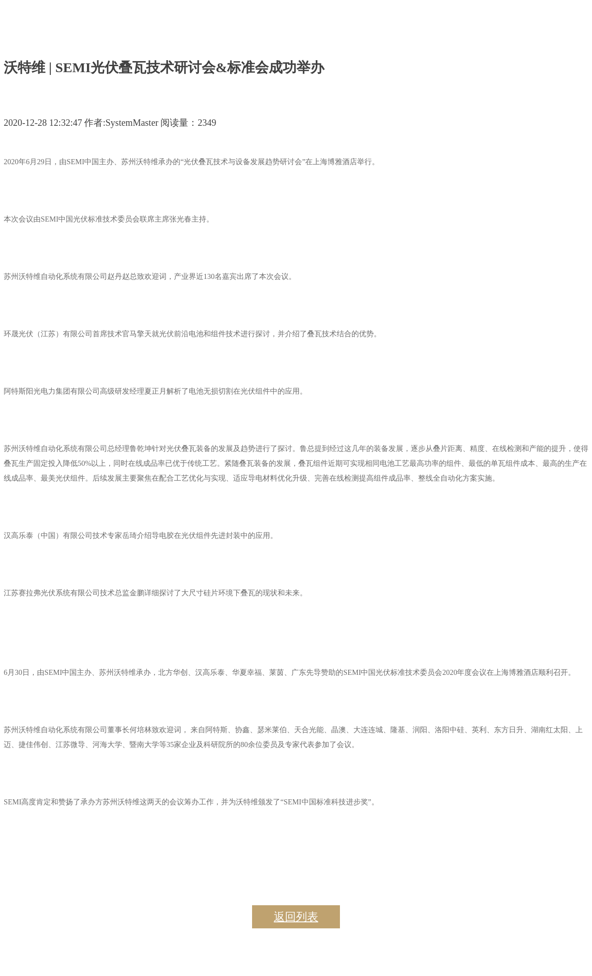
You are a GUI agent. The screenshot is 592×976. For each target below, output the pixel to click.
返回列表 (296, 917)
